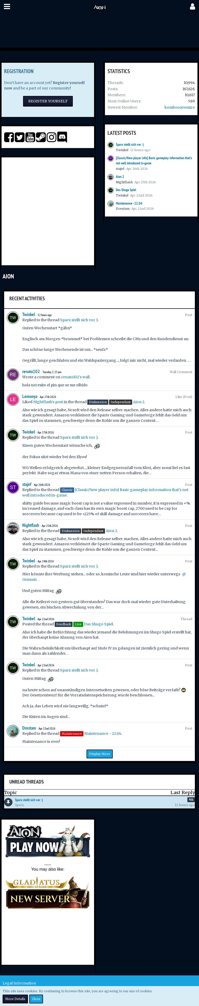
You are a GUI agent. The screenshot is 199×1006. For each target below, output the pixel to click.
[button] (7, 6)
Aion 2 (120, 176)
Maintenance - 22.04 (129, 203)
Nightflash (124, 182)
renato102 (31, 371)
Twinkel (122, 150)
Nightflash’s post (48, 402)
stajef (120, 169)
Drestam (123, 209)
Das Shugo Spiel (126, 189)
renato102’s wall (75, 377)
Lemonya (29, 396)
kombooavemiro (180, 107)
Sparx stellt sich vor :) (130, 144)
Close (36, 999)
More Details (15, 999)
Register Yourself (48, 101)
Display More (99, 754)
